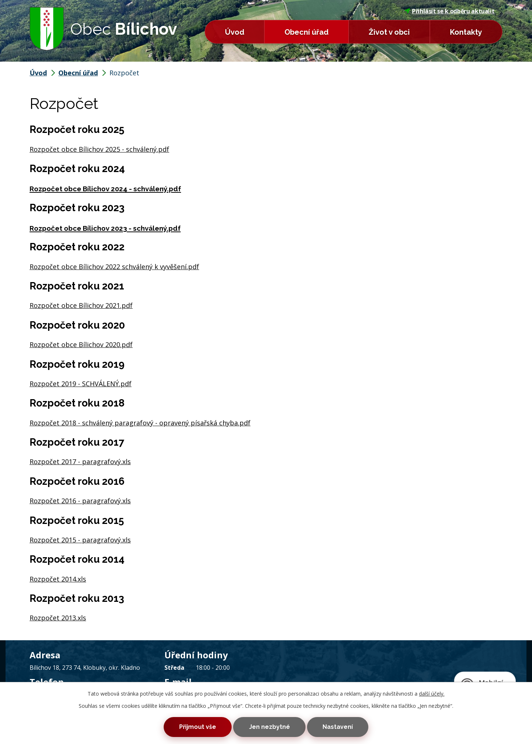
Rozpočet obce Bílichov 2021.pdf (81, 305)
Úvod (234, 32)
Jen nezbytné (269, 726)
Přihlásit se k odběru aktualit (450, 11)
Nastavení (344, 726)
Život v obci (389, 32)
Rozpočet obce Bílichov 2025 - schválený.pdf (99, 149)
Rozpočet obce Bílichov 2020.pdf (81, 344)
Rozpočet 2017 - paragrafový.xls (80, 461)
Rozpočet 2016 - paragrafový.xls (80, 500)
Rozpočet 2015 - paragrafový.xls (80, 539)
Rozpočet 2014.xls (58, 579)
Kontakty (466, 32)
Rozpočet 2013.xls (58, 617)
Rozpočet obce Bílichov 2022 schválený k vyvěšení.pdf (114, 266)
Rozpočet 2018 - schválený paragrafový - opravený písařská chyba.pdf (140, 422)
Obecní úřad (306, 32)
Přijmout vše (191, 726)
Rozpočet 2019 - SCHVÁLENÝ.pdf (81, 383)
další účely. (431, 691)
